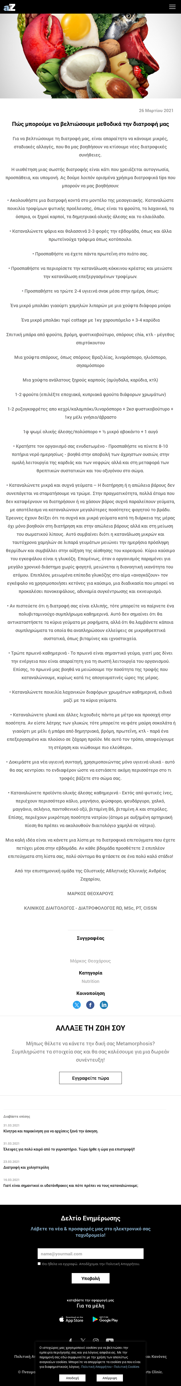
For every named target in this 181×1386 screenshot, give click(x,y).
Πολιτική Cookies (126, 1366)
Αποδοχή (72, 1378)
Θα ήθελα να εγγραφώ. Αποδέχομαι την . (91, 1263)
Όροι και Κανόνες (151, 1356)
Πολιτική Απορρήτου (122, 1263)
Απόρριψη (110, 1378)
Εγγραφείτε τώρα (90, 1078)
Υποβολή (90, 1278)
